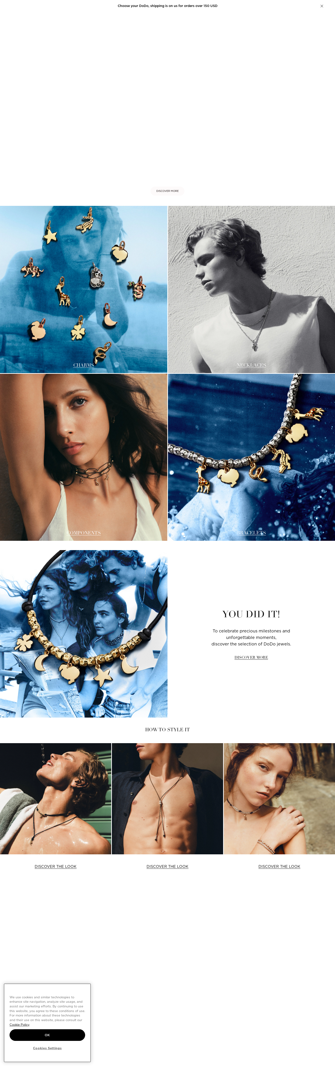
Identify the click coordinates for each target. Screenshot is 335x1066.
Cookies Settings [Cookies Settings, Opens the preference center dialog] (47, 1048)
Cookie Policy (19, 1024)
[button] (322, 6)
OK (47, 1035)
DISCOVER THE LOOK (56, 866)
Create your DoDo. (198, 6)
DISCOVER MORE (167, 191)
